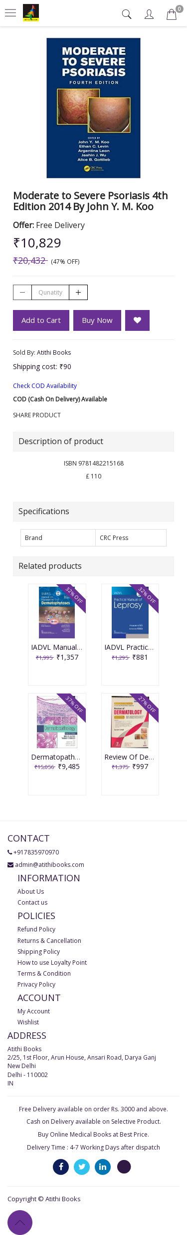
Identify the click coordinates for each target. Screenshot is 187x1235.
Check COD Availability (45, 386)
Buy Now (97, 320)
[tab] (128, 14)
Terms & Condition (44, 973)
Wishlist (28, 1022)
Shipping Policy (38, 951)
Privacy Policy (36, 984)
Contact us (32, 902)
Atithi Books (54, 352)
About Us (30, 891)
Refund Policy (36, 929)
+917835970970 (36, 852)
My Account (33, 1011)
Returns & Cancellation (49, 940)
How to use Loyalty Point (52, 962)
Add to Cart (41, 320)
